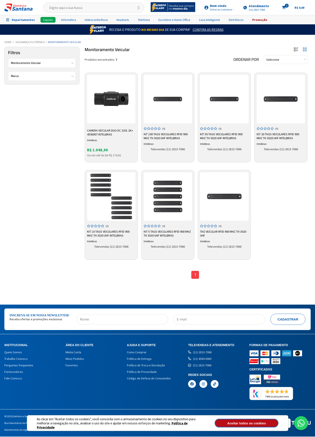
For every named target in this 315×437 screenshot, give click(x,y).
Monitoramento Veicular (64, 42)
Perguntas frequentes (18, 366)
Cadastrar (288, 320)
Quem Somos (13, 353)
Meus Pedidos (75, 359)
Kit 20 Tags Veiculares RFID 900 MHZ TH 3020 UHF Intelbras (278, 135)
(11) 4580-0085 (200, 359)
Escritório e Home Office (174, 20)
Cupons (48, 20)
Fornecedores (13, 372)
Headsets (122, 20)
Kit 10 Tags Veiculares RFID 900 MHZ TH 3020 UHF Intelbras (109, 233)
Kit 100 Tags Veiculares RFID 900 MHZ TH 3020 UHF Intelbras (166, 135)
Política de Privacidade (173, 425)
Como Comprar (137, 353)
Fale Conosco (13, 379)
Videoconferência (96, 20)
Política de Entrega (139, 359)
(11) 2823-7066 (200, 353)
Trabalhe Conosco (16, 359)
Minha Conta (73, 353)
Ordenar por (246, 60)
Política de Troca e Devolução (146, 366)
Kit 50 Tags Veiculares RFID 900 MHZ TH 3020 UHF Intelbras (222, 135)
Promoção (259, 20)
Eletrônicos (236, 20)
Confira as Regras (208, 29)
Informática (68, 20)
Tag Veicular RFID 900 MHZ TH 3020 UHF (224, 233)
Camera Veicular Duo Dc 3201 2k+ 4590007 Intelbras (110, 132)
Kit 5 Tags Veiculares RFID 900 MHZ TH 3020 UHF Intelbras (167, 233)
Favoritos (72, 366)
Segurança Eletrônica (30, 42)
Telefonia (144, 20)
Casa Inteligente (209, 20)
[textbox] (93, 8)
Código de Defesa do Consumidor (149, 379)
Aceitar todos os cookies (254, 423)
